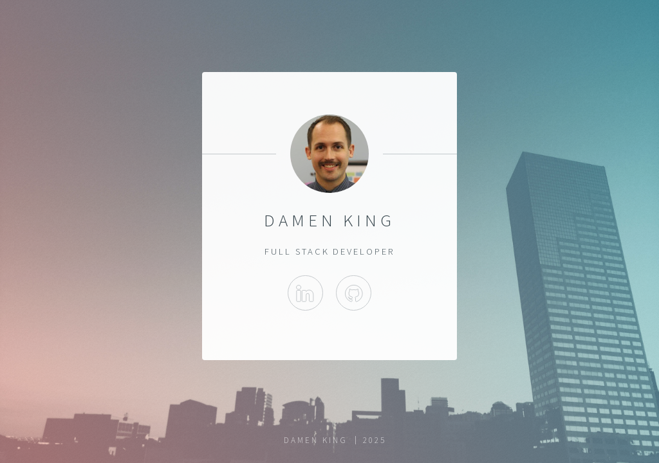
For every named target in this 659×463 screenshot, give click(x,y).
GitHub (353, 293)
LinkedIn (305, 293)
